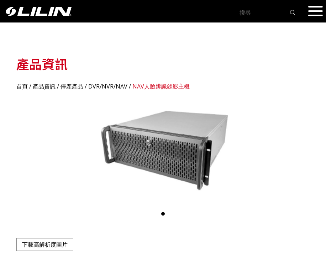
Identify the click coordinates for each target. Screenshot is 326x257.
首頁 (22, 86)
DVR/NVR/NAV (107, 86)
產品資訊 (44, 86)
